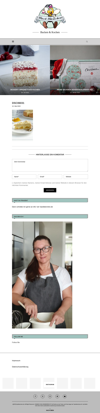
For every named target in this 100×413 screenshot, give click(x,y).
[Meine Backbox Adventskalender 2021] (75, 70)
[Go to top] (50, 410)
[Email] (65, 396)
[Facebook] (35, 396)
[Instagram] (50, 396)
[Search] (87, 42)
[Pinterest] (57, 396)
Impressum (16, 360)
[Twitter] (43, 396)
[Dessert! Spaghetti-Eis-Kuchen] (25, 70)
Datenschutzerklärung (20, 367)
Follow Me (16, 342)
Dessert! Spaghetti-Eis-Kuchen (25, 90)
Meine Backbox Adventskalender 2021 (75, 90)
